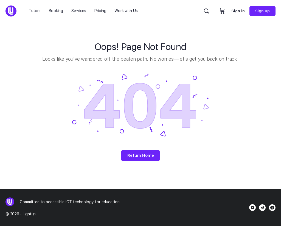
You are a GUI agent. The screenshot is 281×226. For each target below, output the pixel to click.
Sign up (262, 11)
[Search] (206, 11)
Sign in (238, 11)
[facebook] (272, 207)
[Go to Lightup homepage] (10, 10)
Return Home (140, 155)
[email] (252, 207)
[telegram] (262, 207)
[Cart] (222, 11)
